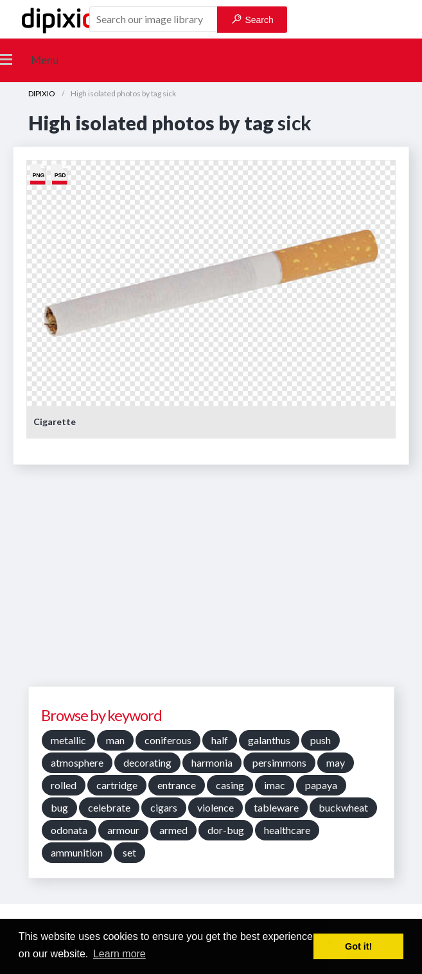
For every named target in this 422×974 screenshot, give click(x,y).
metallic (68, 740)
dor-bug (225, 830)
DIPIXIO (41, 93)
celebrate (109, 807)
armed (173, 830)
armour (123, 830)
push (320, 740)
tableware (276, 807)
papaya (321, 785)
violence (215, 807)
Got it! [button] (358, 946)
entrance (176, 785)
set (129, 852)
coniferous (168, 740)
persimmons (279, 762)
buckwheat (343, 807)
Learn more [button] (119, 953)
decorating (147, 762)
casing (230, 785)
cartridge (116, 785)
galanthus (269, 740)
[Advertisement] (214, 580)
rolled (63, 785)
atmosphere (77, 762)
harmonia (212, 762)
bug (59, 807)
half (219, 740)
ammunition (77, 852)
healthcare (287, 830)
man (115, 740)
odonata (69, 830)
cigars (163, 807)
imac (274, 785)
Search (253, 19)
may (335, 762)
